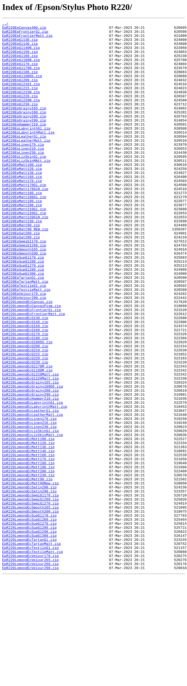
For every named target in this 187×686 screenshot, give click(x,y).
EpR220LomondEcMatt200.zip (28, 561)
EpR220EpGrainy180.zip (24, 130)
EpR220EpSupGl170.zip (23, 304)
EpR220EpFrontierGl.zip (25, 33)
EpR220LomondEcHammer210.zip (30, 474)
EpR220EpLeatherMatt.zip (26, 164)
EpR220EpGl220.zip (20, 111)
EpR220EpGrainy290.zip (24, 140)
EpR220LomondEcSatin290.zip (29, 585)
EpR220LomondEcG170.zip (25, 396)
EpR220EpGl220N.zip (21, 116)
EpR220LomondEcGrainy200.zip (30, 464)
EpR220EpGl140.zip (20, 48)
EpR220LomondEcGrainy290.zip (30, 469)
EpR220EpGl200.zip (20, 92)
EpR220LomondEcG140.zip (25, 382)
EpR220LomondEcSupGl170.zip (29, 614)
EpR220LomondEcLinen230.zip (29, 508)
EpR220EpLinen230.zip (23, 179)
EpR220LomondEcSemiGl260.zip (30, 595)
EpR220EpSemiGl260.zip (24, 290)
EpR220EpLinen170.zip (23, 169)
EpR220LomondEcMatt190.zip (28, 556)
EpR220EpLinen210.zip (23, 174)
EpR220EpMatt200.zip (22, 242)
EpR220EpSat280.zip (21, 275)
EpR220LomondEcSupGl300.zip (29, 638)
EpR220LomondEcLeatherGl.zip (30, 488)
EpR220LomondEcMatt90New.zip (30, 575)
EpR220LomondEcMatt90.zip (27, 571)
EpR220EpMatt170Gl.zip (24, 217)
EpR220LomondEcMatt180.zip (28, 551)
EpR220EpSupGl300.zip (23, 324)
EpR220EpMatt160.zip (22, 208)
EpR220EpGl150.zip (20, 58)
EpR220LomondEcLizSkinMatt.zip (32, 517)
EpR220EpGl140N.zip (21, 53)
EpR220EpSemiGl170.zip (24, 285)
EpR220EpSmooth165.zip (24, 295)
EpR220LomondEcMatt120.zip (28, 527)
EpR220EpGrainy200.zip (24, 135)
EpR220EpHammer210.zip (24, 145)
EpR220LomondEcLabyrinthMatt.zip (34, 483)
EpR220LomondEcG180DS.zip (27, 406)
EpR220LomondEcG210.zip (25, 416)
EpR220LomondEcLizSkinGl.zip (30, 512)
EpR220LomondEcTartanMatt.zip (31, 648)
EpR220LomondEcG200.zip (25, 411)
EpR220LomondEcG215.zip (25, 421)
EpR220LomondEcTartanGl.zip (29, 643)
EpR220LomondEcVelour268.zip (30, 672)
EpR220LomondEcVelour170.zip (30, 662)
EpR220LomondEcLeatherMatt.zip (32, 493)
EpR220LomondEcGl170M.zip (27, 435)
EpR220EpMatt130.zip (22, 203)
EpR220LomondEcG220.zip (25, 425)
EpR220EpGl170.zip (20, 72)
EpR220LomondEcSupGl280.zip (29, 629)
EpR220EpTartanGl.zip (23, 329)
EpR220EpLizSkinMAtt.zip (26, 188)
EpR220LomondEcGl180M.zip (27, 440)
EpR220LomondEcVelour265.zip (30, 667)
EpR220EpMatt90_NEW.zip (25, 271)
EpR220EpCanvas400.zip (24, 29)
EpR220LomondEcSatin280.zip (29, 580)
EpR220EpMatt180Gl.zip (24, 232)
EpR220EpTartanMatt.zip (25, 333)
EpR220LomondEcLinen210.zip (29, 503)
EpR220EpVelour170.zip (24, 348)
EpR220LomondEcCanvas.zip (27, 358)
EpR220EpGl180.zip (20, 82)
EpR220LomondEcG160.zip (25, 392)
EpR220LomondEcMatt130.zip (28, 532)
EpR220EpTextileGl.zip (24, 338)
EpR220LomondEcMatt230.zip (28, 566)
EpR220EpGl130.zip (20, 43)
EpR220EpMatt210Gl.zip (24, 246)
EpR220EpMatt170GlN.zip (25, 222)
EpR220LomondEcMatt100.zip (28, 522)
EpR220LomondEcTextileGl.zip (30, 653)
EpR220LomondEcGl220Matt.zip (30, 450)
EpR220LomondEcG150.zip (25, 387)
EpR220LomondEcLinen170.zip (29, 498)
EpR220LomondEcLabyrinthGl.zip (32, 479)
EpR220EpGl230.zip (20, 121)
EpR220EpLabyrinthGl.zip (26, 150)
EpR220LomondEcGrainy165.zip (30, 454)
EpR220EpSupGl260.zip (23, 309)
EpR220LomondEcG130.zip (25, 377)
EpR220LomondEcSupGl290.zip (29, 633)
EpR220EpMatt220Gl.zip (24, 251)
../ (5, 24)
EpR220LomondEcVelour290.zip (30, 677)
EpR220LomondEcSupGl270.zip (29, 624)
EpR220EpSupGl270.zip (23, 314)
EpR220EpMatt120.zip (22, 198)
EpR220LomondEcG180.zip (25, 401)
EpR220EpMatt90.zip (21, 266)
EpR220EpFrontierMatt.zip (27, 38)
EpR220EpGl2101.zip (21, 96)
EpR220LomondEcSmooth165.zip (30, 604)
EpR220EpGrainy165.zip (24, 125)
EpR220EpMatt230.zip (22, 261)
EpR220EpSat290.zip (21, 280)
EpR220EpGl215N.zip (21, 106)
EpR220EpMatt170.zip (22, 212)
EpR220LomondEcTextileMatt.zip (32, 658)
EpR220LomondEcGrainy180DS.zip (32, 459)
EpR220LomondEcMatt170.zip (28, 546)
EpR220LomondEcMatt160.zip (28, 541)
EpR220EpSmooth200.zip (24, 300)
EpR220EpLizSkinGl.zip (24, 183)
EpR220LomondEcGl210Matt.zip (30, 445)
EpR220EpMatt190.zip (22, 237)
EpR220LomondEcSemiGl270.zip (30, 600)
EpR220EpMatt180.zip (22, 227)
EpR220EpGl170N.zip (21, 77)
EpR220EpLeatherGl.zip (24, 159)
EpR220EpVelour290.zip (24, 353)
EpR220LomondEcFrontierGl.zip (31, 367)
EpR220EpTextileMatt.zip (26, 343)
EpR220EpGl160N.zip (21, 67)
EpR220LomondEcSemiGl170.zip (30, 590)
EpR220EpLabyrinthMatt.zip (28, 154)
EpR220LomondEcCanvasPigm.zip (31, 362)
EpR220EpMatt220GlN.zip (25, 256)
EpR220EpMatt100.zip (22, 193)
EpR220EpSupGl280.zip (23, 319)
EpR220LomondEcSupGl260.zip (29, 619)
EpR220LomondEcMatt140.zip (28, 537)
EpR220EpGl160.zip (20, 62)
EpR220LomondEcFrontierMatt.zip (33, 372)
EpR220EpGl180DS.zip (22, 87)
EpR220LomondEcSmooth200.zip (30, 609)
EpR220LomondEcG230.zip (25, 430)
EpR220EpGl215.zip (20, 101)
